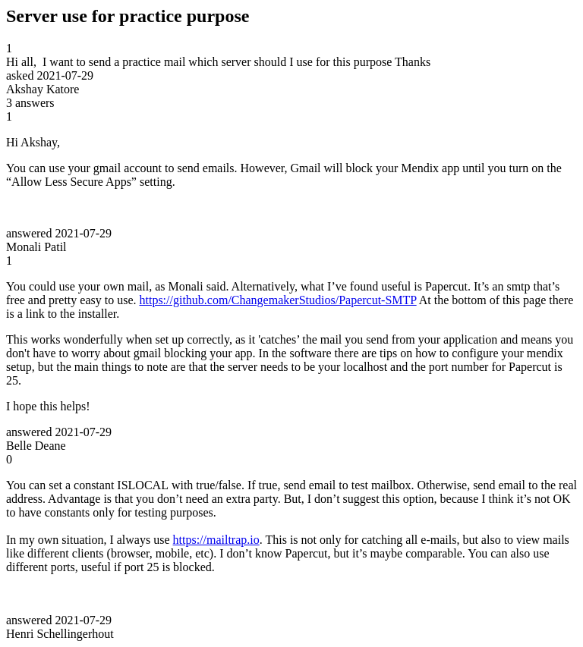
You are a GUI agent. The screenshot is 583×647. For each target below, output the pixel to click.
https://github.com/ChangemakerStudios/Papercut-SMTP (277, 300)
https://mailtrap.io (216, 539)
